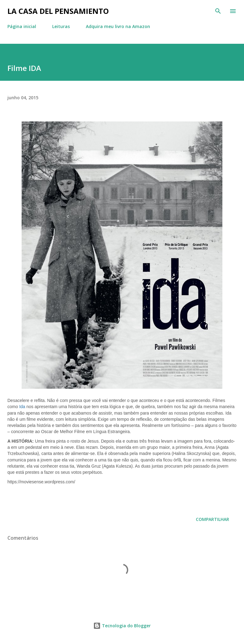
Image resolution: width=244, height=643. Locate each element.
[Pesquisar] (218, 11)
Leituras (61, 26)
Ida (22, 406)
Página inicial (21, 26)
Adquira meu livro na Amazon (118, 26)
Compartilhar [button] (212, 519)
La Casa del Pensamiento (58, 11)
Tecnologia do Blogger (122, 626)
